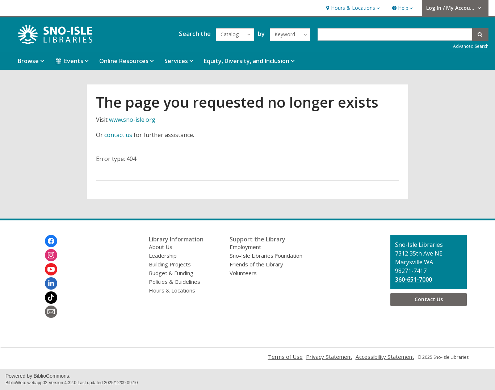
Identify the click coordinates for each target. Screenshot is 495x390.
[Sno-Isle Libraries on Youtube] (51, 269)
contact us (118, 135)
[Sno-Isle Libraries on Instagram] (51, 255)
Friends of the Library (256, 264)
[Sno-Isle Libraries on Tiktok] (51, 297)
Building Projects (170, 264)
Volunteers (243, 273)
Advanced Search (470, 46)
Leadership (163, 255)
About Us (160, 246)
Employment (245, 246)
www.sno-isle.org (132, 120)
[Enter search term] (395, 34)
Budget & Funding (171, 273)
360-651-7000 (413, 279)
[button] (352, 8)
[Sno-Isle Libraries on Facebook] (51, 241)
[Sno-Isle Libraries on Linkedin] (51, 283)
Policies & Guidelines (174, 281)
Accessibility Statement (385, 356)
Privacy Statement (329, 356)
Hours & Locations (172, 290)
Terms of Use (285, 356)
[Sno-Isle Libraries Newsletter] (51, 312)
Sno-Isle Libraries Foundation (266, 255)
